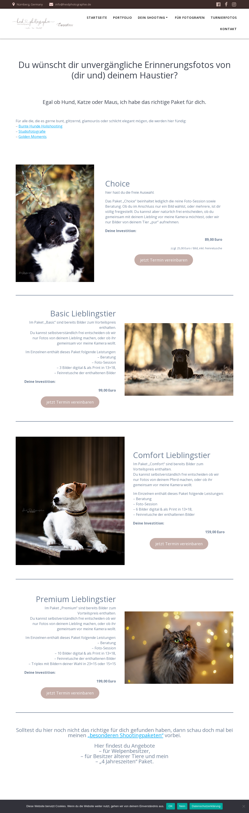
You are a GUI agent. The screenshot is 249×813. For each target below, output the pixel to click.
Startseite (97, 17)
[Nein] (243, 806)
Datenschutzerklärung (206, 806)
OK (170, 806)
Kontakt (228, 29)
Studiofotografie (32, 131)
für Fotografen (190, 17)
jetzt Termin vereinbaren (163, 260)
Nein (182, 806)
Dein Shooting (151, 17)
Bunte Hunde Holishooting (41, 126)
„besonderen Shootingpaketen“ (125, 735)
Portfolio (122, 17)
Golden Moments (33, 136)
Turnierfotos (224, 17)
